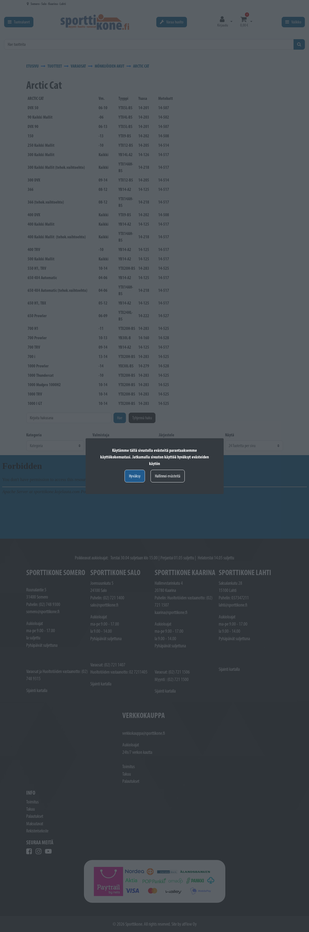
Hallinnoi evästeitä (167, 476)
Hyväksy (135, 476)
